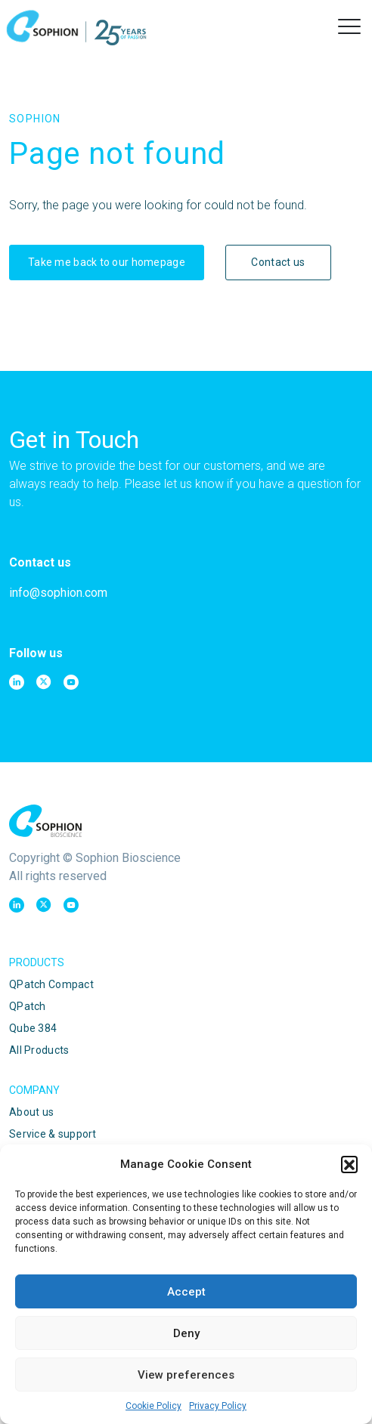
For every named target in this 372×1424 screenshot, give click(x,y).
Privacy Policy (217, 1406)
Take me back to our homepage (106, 262)
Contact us (278, 262)
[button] (349, 1164)
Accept (186, 1292)
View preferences (186, 1375)
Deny (186, 1333)
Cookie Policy (153, 1406)
